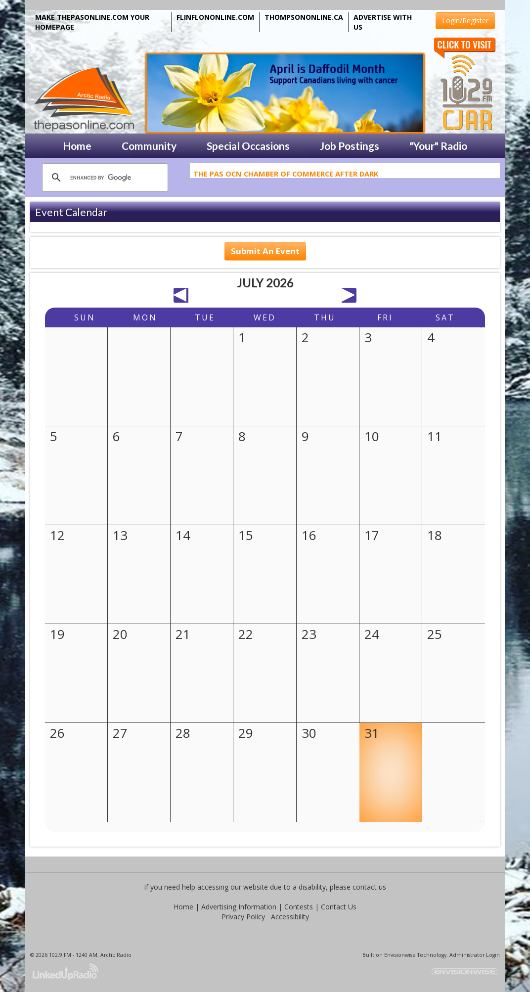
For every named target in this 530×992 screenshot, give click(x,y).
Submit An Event (265, 251)
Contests (298, 906)
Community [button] (149, 145)
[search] (103, 177)
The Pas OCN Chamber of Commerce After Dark (285, 175)
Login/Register (465, 20)
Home (183, 906)
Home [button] (77, 145)
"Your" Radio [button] (438, 145)
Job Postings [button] (349, 145)
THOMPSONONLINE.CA (304, 17)
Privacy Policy (243, 916)
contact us (369, 887)
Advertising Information (238, 906)
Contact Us (338, 906)
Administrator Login (474, 954)
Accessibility (290, 916)
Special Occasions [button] (248, 145)
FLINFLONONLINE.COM (215, 17)
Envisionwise (400, 954)
